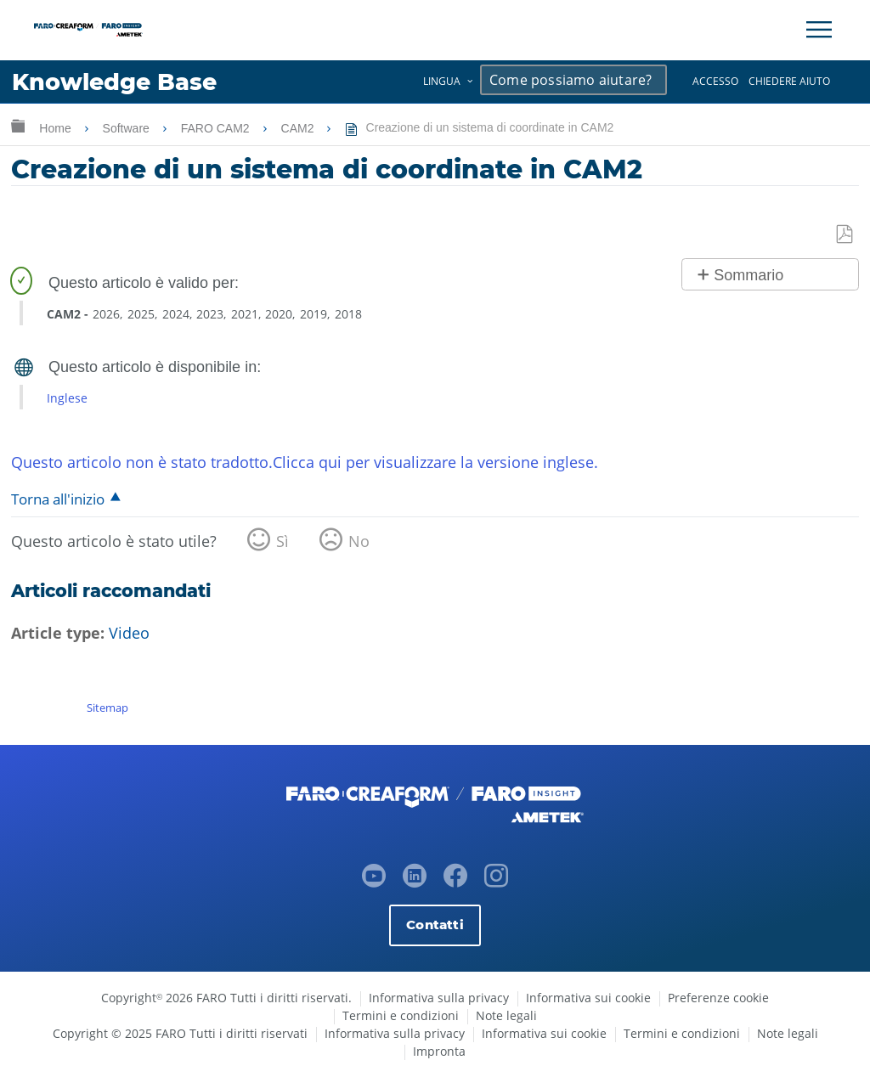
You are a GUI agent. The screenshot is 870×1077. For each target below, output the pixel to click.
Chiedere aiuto (789, 81)
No (359, 541)
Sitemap (107, 707)
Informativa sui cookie (588, 998)
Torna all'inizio (58, 499)
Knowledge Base (114, 82)
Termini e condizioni (400, 1015)
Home (56, 128)
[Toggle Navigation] (819, 30)
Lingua (441, 81)
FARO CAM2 (217, 128)
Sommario (748, 275)
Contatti (434, 924)
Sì (282, 541)
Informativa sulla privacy (439, 998)
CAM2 (299, 128)
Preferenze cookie (718, 998)
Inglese (67, 398)
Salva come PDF (845, 234)
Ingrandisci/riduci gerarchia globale (18, 125)
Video (129, 633)
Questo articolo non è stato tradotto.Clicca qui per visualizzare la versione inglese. (304, 462)
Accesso (715, 81)
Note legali (506, 1015)
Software (128, 128)
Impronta (439, 1051)
